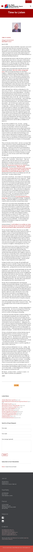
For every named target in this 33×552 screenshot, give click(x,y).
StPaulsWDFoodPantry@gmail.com (9, 533)
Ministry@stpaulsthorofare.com (8, 531)
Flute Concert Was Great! (7, 410)
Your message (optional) (16, 445)
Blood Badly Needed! (7, 404)
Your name (16, 429)
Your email (16, 434)
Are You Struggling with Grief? (9, 414)
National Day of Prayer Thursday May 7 (11, 405)
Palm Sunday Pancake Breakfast (9, 413)
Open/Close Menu (2, 6)
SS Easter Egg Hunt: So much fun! (9, 411)
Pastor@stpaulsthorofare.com (8, 529)
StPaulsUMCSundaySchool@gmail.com (10, 532)
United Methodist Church (15, 538)
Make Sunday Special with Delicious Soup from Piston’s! (15, 401)
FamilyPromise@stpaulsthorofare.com (9, 534)
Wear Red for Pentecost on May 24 (10, 407)
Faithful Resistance (6, 416)
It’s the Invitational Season (8, 417)
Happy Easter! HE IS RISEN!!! (8, 408)
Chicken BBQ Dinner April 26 (8, 400)
